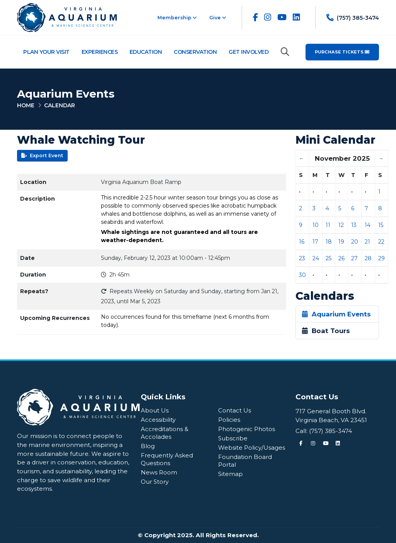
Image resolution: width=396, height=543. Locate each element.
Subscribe (233, 438)
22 (381, 241)
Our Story (155, 481)
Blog (148, 446)
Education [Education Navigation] (146, 51)
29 (381, 258)
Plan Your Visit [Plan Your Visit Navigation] (46, 51)
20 (354, 241)
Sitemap (230, 474)
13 (354, 225)
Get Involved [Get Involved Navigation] (248, 51)
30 (302, 275)
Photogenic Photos (246, 429)
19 (341, 241)
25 (328, 258)
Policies (229, 419)
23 (302, 258)
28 (368, 258)
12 (341, 225)
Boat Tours (326, 331)
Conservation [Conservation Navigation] (195, 51)
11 (328, 225)
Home (25, 105)
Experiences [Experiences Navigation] (100, 51)
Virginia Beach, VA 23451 (331, 420)
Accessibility (158, 419)
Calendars (324, 296)
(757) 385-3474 (331, 431)
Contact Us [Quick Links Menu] (316, 396)
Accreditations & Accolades (165, 432)
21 (367, 241)
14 (367, 225)
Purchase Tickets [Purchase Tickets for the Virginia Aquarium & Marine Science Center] (342, 52)
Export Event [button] (42, 155)
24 (315, 258)
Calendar (59, 105)
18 (329, 241)
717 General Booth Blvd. (330, 411)
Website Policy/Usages (251, 447)
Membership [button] (177, 18)
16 (301, 241)
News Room (159, 472)
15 (380, 225)
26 (341, 258)
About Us (155, 410)
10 (315, 225)
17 (315, 241)
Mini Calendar (335, 140)
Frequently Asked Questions (167, 459)
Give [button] (217, 18)
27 (354, 258)
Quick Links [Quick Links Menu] (163, 396)
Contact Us (234, 410)
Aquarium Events (336, 314)
